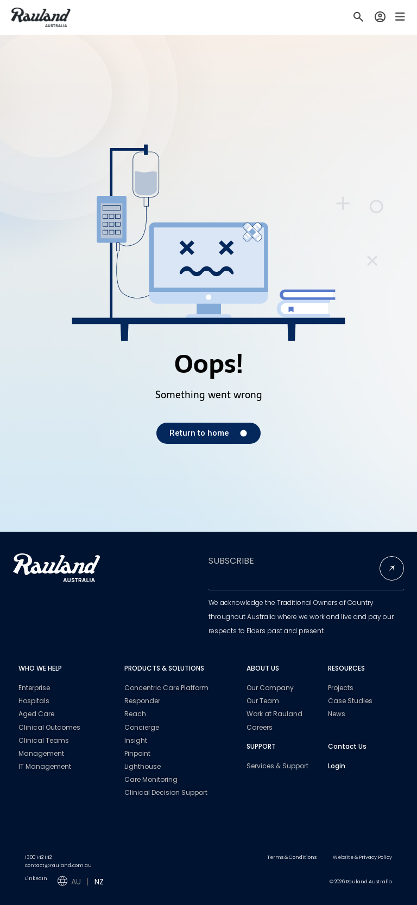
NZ (99, 881)
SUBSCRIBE (231, 561)
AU (76, 881)
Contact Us (347, 746)
